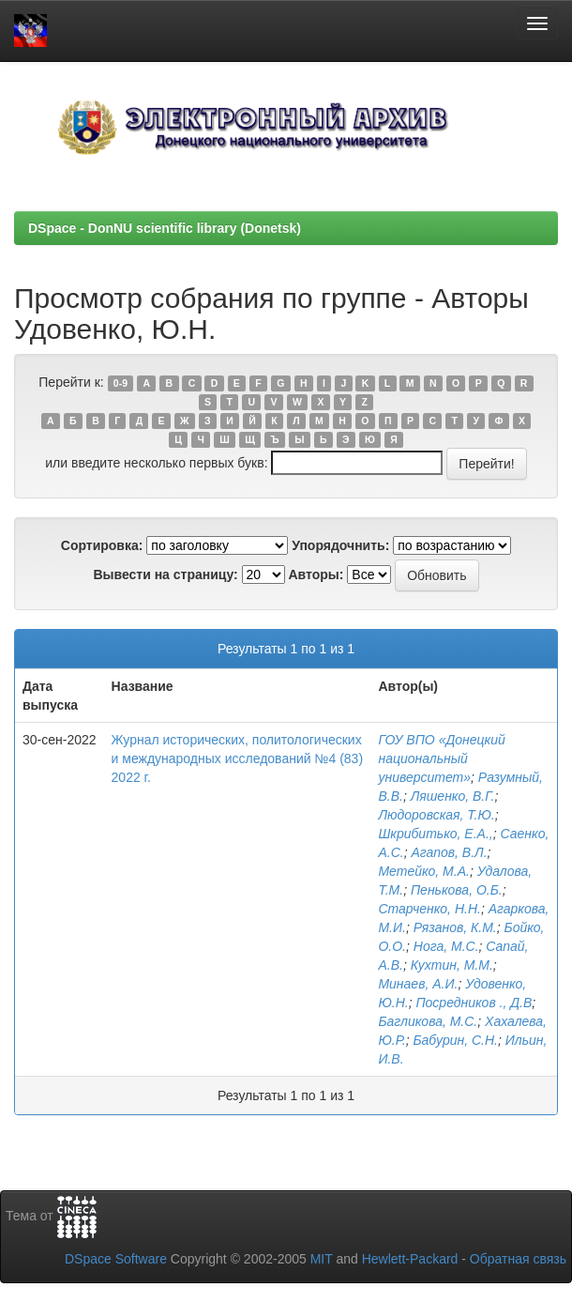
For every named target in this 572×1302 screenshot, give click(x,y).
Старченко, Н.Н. (429, 908)
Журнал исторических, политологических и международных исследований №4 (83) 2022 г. (237, 758)
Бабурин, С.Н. (455, 1040)
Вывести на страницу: (165, 574)
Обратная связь (518, 1258)
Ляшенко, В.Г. (453, 796)
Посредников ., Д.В (473, 1002)
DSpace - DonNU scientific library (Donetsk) (164, 228)
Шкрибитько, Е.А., (435, 833)
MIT (321, 1258)
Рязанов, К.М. (455, 927)
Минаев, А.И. (418, 983)
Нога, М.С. (446, 946)
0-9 (120, 383)
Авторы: (315, 574)
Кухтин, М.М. (452, 965)
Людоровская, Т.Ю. (436, 814)
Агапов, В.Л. (449, 852)
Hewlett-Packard (410, 1258)
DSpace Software (116, 1258)
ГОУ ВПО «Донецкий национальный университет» (441, 758)
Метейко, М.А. (423, 871)
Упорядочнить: (340, 545)
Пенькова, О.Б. (457, 889)
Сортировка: (102, 545)
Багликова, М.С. (427, 1021)
